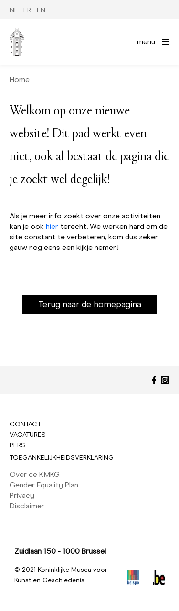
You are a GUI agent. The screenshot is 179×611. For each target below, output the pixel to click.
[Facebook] (154, 380)
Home (20, 79)
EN (41, 10)
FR (27, 10)
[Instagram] (165, 380)
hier (52, 226)
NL (14, 10)
